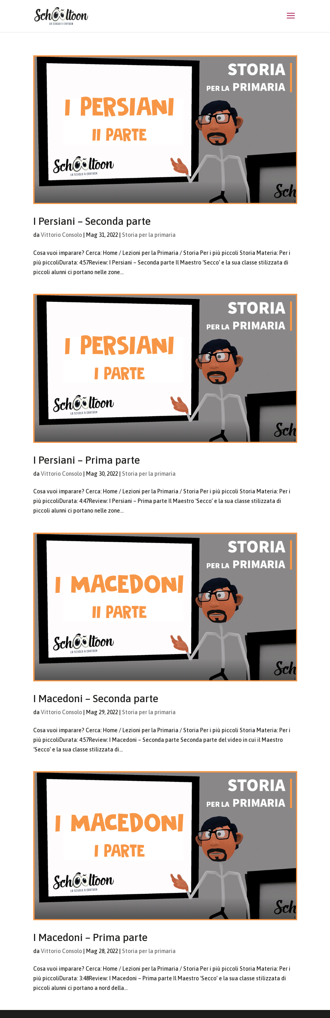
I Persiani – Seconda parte (92, 221)
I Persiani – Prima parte (86, 460)
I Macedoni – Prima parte (90, 937)
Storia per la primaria (149, 235)
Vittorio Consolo (61, 235)
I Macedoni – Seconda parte (95, 699)
